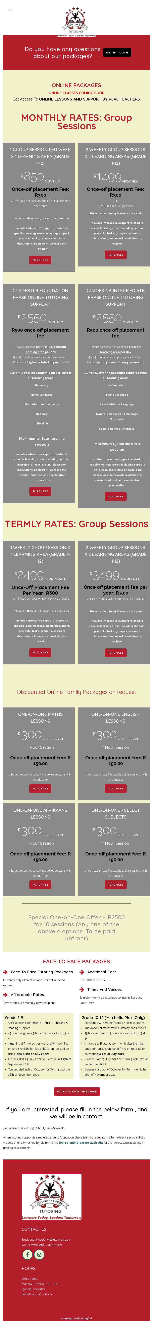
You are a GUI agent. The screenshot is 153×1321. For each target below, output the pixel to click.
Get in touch (117, 52)
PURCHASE (40, 259)
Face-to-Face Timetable (77, 1091)
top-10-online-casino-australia (81, 1142)
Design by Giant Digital (77, 1318)
